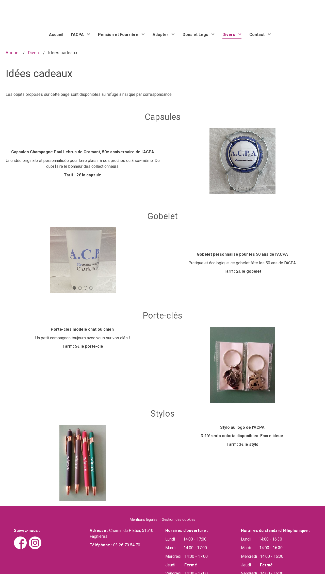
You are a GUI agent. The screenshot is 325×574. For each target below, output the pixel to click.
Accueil (56, 34)
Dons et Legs (196, 34)
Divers (229, 34)
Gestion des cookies (178, 520)
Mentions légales (143, 520)
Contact (257, 34)
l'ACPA (78, 34)
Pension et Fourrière (118, 34)
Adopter (161, 34)
